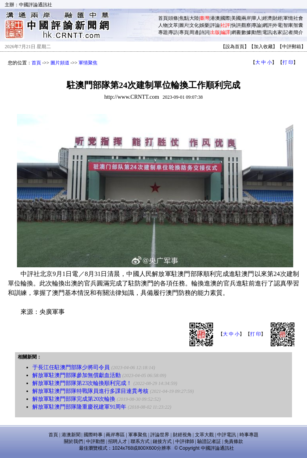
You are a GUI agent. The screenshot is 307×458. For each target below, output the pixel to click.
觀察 (246, 25)
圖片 (184, 25)
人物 (163, 25)
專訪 (173, 32)
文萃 (173, 25)
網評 (267, 25)
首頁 (163, 18)
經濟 (267, 18)
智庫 (288, 25)
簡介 (298, 32)
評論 (215, 25)
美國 (236, 18)
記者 (288, 32)
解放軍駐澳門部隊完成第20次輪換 (73, 399)
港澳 (215, 18)
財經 (277, 18)
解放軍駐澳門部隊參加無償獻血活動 (76, 375)
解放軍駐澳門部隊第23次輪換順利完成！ (82, 383)
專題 (163, 32)
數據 (246, 32)
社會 (298, 18)
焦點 (184, 18)
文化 (194, 25)
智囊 (298, 25)
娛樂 (204, 25)
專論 (256, 25)
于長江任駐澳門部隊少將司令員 (71, 367)
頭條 (173, 18)
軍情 (288, 18)
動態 (256, 32)
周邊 (194, 32)
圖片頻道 (60, 63)
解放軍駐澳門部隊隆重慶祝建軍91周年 (79, 407)
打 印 (288, 62)
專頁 (184, 32)
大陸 (194, 18)
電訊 (267, 32)
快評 (236, 25)
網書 (236, 32)
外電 (277, 25)
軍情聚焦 (88, 63)
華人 (256, 18)
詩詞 (204, 32)
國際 (225, 18)
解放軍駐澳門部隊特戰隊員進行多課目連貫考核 (90, 391)
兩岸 (246, 18)
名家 (277, 32)
